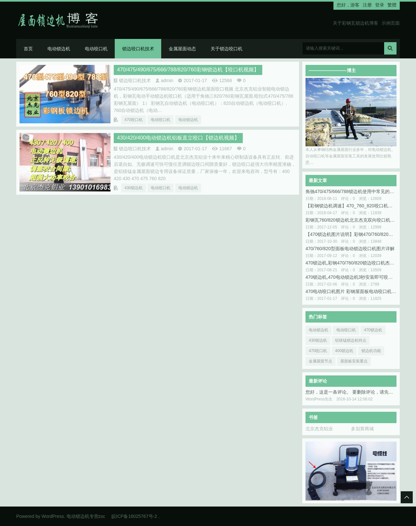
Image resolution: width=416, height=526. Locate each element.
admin (167, 80)
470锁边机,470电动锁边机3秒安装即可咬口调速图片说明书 (351, 277)
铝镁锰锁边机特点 (350, 340)
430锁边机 (133, 188)
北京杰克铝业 (319, 428)
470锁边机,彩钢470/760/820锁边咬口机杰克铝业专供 (351, 262)
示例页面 (391, 23)
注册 (367, 4)
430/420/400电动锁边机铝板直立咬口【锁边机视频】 (178, 138)
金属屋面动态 (182, 48)
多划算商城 (362, 428)
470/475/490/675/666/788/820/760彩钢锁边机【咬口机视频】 (188, 69)
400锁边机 (344, 351)
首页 (28, 48)
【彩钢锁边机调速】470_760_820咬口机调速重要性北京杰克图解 (351, 205)
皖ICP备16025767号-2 (134, 516)
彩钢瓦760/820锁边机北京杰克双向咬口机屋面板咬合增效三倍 (351, 220)
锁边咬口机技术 (138, 48)
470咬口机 (133, 119)
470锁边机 (373, 330)
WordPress (53, 516)
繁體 (391, 4)
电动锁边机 (58, 48)
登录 (379, 4)
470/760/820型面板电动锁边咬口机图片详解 (350, 248)
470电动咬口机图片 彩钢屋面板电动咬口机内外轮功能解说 (351, 291)
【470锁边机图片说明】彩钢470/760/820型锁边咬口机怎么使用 (351, 234)
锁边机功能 (371, 351)
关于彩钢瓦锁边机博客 (355, 23)
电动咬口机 (96, 48)
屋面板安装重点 (354, 361)
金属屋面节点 (320, 361)
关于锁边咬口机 (226, 48)
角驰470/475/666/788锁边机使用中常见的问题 (351, 191)
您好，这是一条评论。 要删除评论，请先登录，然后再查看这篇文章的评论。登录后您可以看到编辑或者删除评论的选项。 (351, 392)
